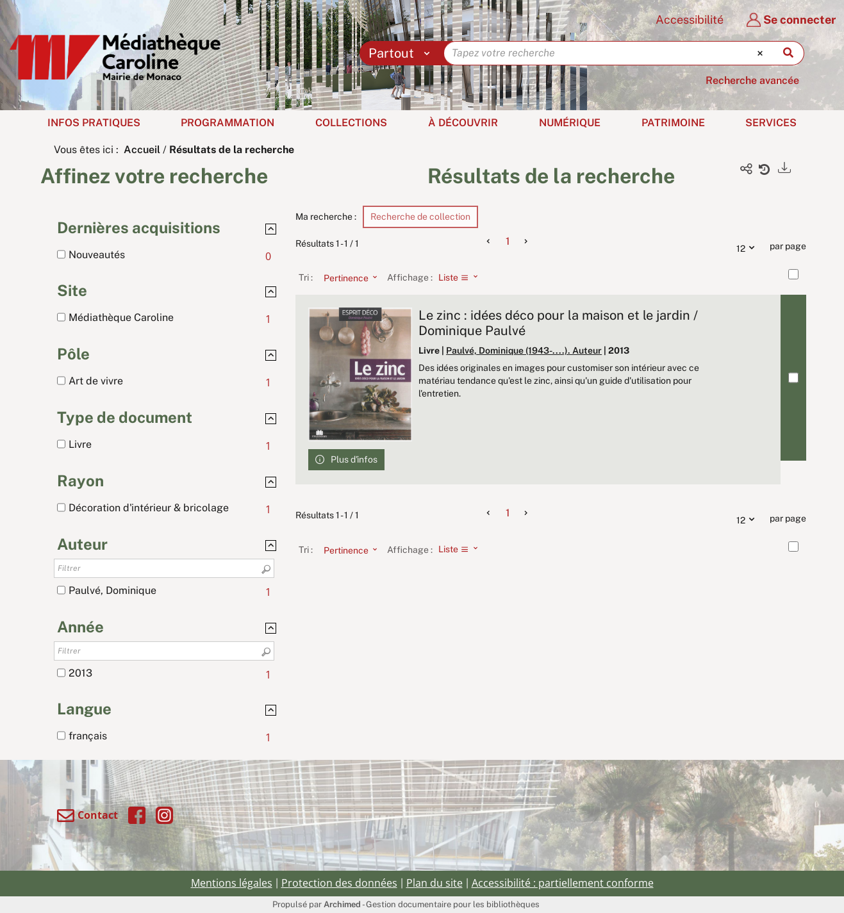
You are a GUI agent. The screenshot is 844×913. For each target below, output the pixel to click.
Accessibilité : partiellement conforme (563, 883)
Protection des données (339, 883)
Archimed (342, 904)
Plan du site (434, 883)
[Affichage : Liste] (462, 277)
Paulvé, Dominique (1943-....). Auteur (524, 350)
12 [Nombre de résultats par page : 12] (748, 247)
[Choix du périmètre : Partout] (402, 53)
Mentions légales (231, 883)
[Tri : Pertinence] (346, 277)
